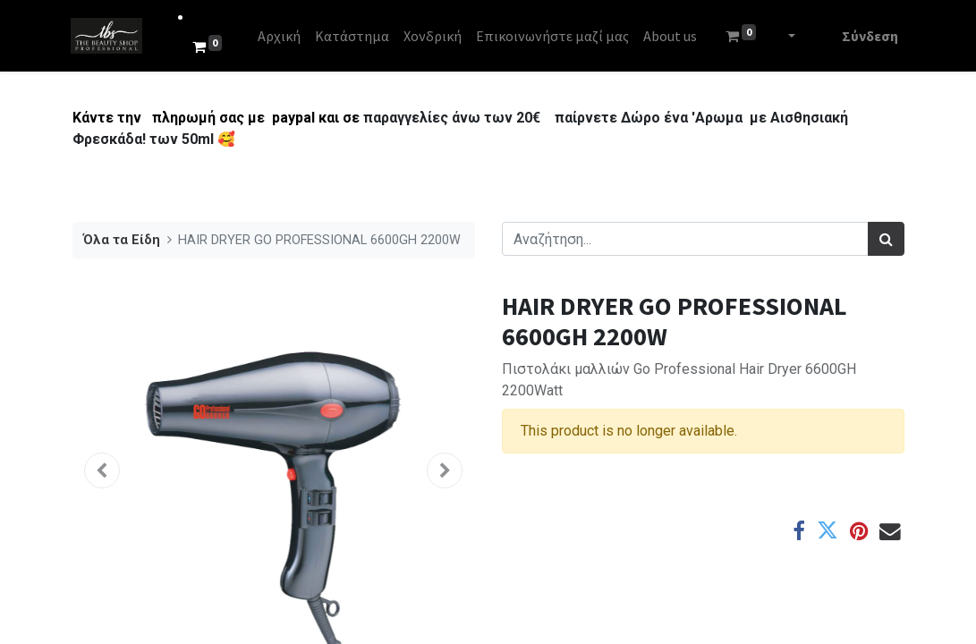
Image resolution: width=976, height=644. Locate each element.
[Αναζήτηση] (886, 239)
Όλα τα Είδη (121, 240)
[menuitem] (280, 36)
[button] (102, 470)
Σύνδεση (869, 36)
